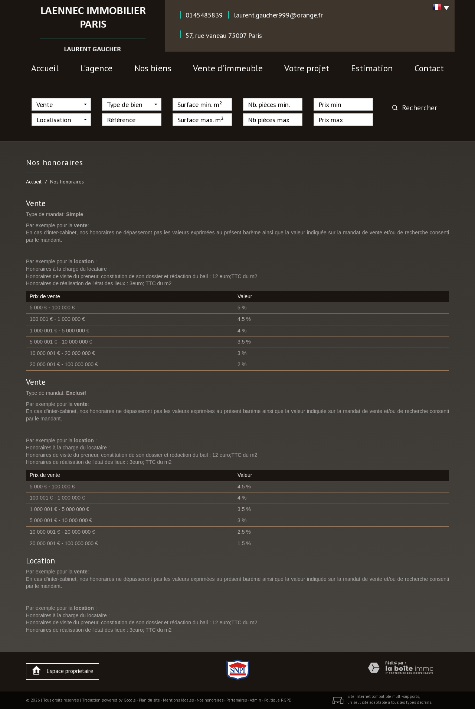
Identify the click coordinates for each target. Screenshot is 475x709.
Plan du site (149, 700)
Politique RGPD (278, 700)
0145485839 (204, 14)
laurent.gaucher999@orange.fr (278, 14)
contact (429, 68)
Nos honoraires (210, 700)
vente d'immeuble (228, 68)
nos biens (152, 68)
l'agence (96, 68)
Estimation (372, 68)
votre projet (306, 68)
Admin (255, 700)
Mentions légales (178, 700)
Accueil (45, 68)
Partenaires (236, 700)
